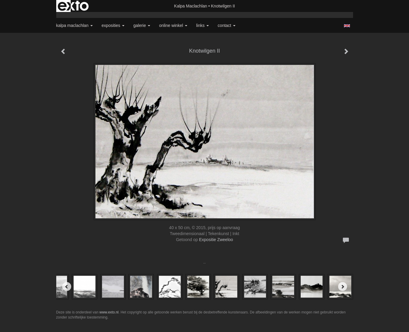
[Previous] (66, 286)
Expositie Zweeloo (216, 239)
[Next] (342, 286)
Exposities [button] (113, 25)
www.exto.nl (108, 312)
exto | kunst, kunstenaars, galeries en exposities (73, 6)
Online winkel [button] (173, 25)
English (346, 26)
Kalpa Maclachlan (190, 6)
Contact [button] (226, 25)
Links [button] (202, 25)
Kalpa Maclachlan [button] (74, 25)
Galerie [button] (141, 25)
